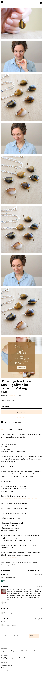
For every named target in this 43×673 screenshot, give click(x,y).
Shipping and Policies (17, 651)
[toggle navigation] (2, 2)
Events (36, 651)
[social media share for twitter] (6, 422)
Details (4, 429)
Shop (2, 651)
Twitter (26, 658)
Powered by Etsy (6, 670)
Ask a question (16, 422)
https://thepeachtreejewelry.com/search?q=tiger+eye (19, 498)
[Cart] (41, 2)
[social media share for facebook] (2, 422)
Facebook (20, 658)
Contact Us (29, 651)
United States (13, 395)
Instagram (12, 658)
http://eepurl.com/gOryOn (10, 557)
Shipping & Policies (15, 429)
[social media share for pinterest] (10, 422)
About (8, 651)
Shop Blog (4, 658)
